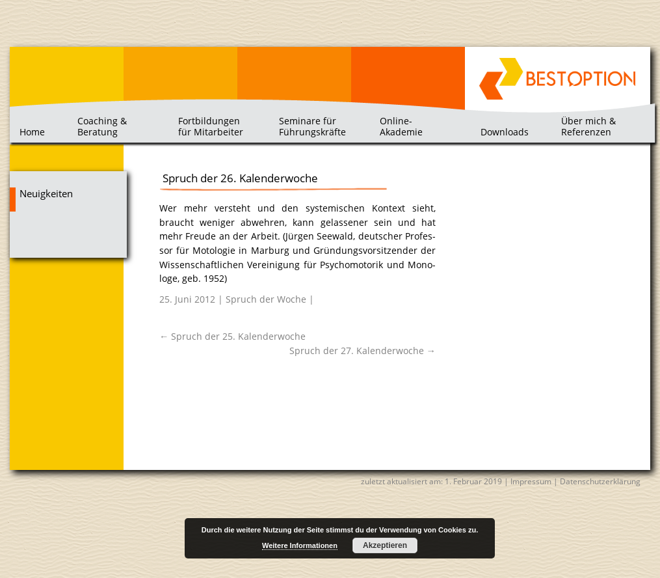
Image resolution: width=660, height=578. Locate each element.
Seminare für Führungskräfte (312, 126)
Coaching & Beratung (102, 126)
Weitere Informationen (299, 545)
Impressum (530, 481)
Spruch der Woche (266, 299)
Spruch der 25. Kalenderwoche (232, 336)
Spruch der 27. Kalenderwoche (362, 350)
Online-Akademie (401, 126)
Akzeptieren (385, 545)
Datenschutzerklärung (600, 481)
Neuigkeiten (46, 193)
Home (32, 132)
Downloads (505, 132)
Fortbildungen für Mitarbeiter (210, 126)
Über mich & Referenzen (588, 126)
